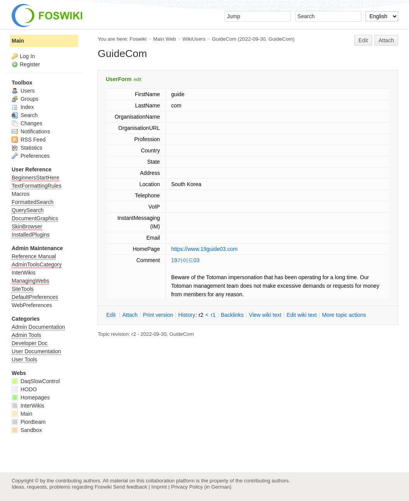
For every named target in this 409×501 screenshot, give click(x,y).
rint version (158, 315)
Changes (27, 123)
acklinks (232, 315)
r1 (213, 315)
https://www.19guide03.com (204, 249)
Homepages (31, 397)
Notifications (31, 131)
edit (137, 79)
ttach (130, 315)
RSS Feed (28, 139)
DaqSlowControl (36, 381)
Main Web (164, 39)
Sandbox (27, 430)
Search (25, 115)
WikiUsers (194, 39)
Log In (27, 56)
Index (23, 107)
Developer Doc (30, 343)
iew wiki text (265, 315)
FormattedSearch (32, 202)
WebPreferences (32, 305)
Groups (25, 99)
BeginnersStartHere (35, 177)
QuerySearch (27, 210)
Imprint (159, 487)
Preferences (31, 156)
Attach (386, 40)
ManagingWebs (30, 281)
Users (23, 91)
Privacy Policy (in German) (201, 487)
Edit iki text (301, 315)
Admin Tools (26, 335)
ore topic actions (344, 315)
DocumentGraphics (35, 218)
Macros (20, 194)
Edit (363, 40)
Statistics (27, 148)
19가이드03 (185, 260)
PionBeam (28, 422)
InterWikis (23, 273)
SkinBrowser (27, 226)
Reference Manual (34, 256)
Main (18, 41)
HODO (24, 389)
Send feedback (130, 487)
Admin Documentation (38, 327)
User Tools (24, 359)
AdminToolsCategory (37, 264)
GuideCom (224, 39)
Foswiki (138, 39)
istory (186, 315)
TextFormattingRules (36, 186)
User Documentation (36, 351)
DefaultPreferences (35, 297)
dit (111, 315)
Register (30, 64)
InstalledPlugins (31, 234)
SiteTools (23, 289)
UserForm (118, 79)
